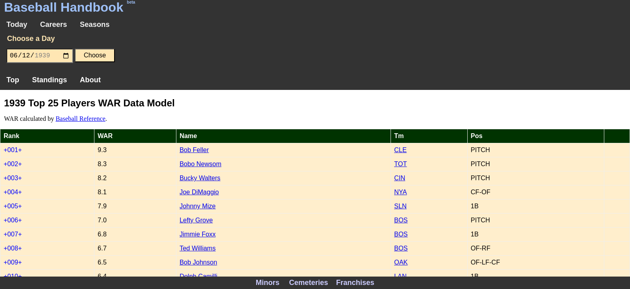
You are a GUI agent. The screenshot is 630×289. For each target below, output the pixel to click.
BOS (401, 220)
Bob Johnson (198, 262)
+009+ (13, 262)
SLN (400, 206)
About (90, 80)
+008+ (13, 248)
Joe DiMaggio (199, 192)
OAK (401, 262)
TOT (400, 164)
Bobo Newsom (200, 164)
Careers (53, 24)
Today (16, 24)
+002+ (13, 164)
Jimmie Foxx (198, 234)
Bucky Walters (200, 178)
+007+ (13, 234)
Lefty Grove (196, 220)
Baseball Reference (80, 118)
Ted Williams (198, 248)
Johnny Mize (198, 206)
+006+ (13, 220)
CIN (399, 178)
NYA (400, 192)
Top (12, 80)
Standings (49, 80)
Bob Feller (194, 150)
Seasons (95, 24)
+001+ (13, 150)
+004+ (13, 192)
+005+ (13, 206)
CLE (400, 150)
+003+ (13, 178)
